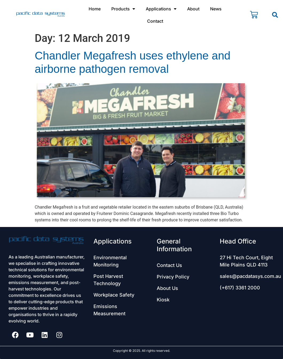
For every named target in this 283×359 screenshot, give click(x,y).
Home (95, 8)
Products (123, 9)
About (193, 8)
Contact (155, 21)
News (216, 8)
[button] (275, 15)
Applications (161, 9)
